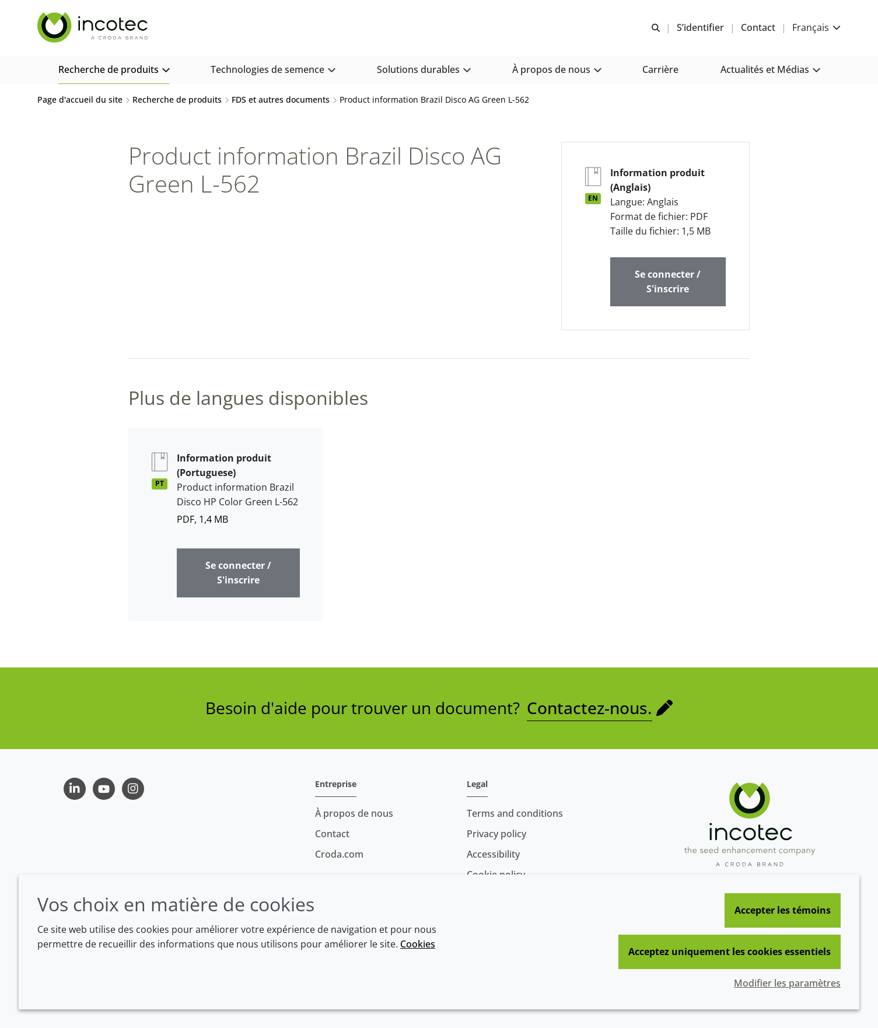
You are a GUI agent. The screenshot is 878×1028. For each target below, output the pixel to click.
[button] (113, 70)
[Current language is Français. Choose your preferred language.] (816, 27)
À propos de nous (354, 813)
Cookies (417, 944)
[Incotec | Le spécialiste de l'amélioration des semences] (94, 28)
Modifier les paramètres (787, 983)
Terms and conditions (515, 813)
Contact (332, 833)
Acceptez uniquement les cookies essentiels (729, 951)
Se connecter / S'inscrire (668, 281)
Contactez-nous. (589, 708)
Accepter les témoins (782, 910)
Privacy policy (496, 833)
